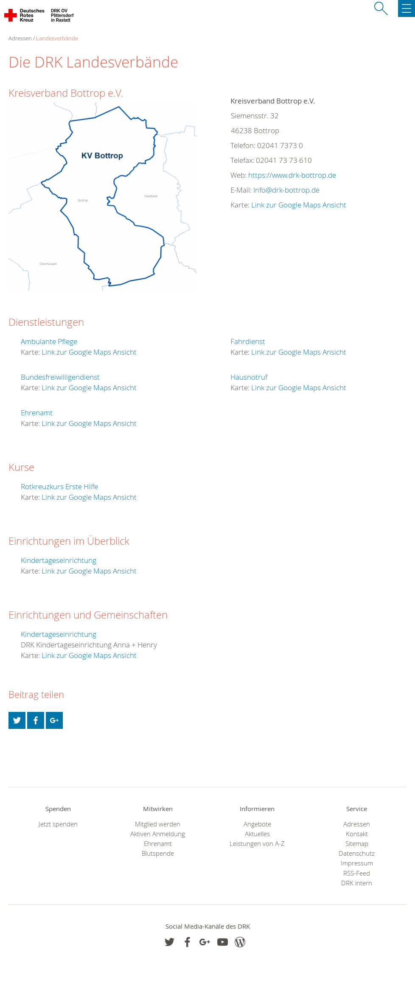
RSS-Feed (356, 873)
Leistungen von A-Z (257, 844)
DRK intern (356, 883)
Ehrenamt (37, 412)
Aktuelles (257, 834)
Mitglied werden (157, 824)
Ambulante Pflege (49, 341)
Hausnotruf (248, 377)
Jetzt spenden (58, 824)
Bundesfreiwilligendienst (60, 377)
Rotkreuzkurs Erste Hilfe (59, 486)
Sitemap (356, 844)
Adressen (356, 824)
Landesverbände (57, 38)
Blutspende (158, 853)
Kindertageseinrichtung (58, 560)
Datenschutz (357, 853)
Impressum (357, 863)
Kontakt (357, 834)
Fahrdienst (247, 341)
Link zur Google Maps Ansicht (298, 205)
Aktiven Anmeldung (157, 834)
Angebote (257, 824)
